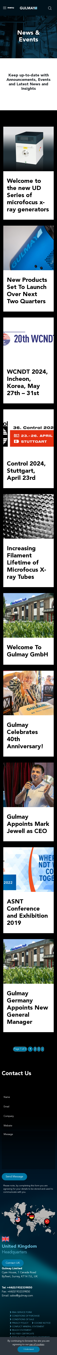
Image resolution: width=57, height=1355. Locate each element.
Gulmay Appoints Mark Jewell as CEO (28, 824)
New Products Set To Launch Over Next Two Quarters (27, 291)
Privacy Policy (19, 1323)
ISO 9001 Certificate (22, 1334)
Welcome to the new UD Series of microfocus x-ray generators (28, 195)
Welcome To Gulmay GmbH (27, 651)
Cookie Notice (41, 1323)
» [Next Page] (42, 1049)
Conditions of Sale (22, 1319)
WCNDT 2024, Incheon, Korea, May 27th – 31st (27, 383)
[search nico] (51, 7)
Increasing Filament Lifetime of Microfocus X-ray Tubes (26, 563)
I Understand (28, 1349)
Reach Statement (21, 1330)
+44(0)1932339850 (19, 1287)
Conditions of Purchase (25, 1316)
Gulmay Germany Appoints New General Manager (27, 1008)
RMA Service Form (21, 1312)
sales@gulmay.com (21, 1295)
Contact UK (13, 1263)
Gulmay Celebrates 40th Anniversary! (25, 736)
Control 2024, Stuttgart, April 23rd (26, 471)
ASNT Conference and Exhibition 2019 (27, 912)
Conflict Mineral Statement (27, 1326)
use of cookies (36, 1344)
